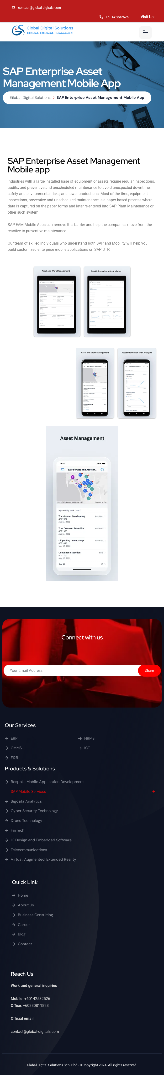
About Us (26, 905)
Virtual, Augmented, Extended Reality (43, 859)
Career (24, 924)
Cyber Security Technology (34, 810)
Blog (22, 934)
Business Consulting (35, 914)
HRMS (89, 738)
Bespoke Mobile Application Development (47, 781)
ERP (14, 738)
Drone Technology (26, 820)
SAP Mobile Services (28, 791)
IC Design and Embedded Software (41, 840)
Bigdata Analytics (26, 801)
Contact (25, 943)
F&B (14, 757)
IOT (87, 747)
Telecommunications (29, 849)
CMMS (16, 747)
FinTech (17, 830)
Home (23, 895)
